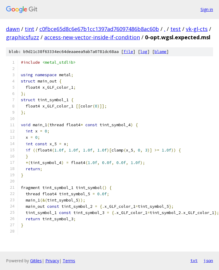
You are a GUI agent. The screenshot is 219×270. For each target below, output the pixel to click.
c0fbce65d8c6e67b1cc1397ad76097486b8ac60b (99, 28)
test (175, 28)
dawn (13, 28)
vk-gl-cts (197, 28)
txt (194, 260)
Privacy (52, 260)
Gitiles (36, 260)
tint (29, 28)
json (208, 260)
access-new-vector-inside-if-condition (92, 37)
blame (160, 51)
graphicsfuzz (22, 37)
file (128, 51)
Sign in (207, 9)
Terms (69, 260)
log (143, 51)
